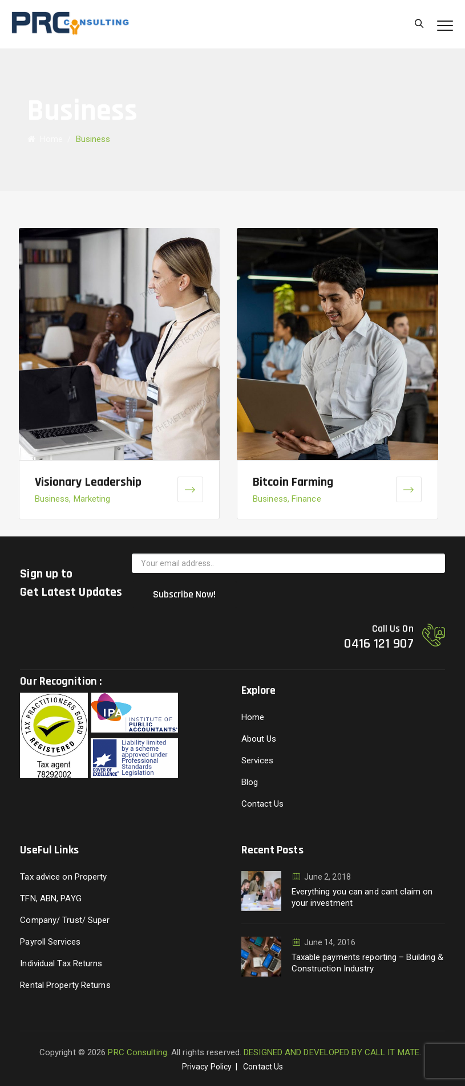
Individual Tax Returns (61, 963)
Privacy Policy (207, 1066)
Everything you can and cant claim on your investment (362, 897)
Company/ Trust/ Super (65, 920)
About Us (259, 739)
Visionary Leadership (88, 482)
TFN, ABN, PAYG (50, 898)
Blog (249, 782)
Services (257, 760)
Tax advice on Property (63, 877)
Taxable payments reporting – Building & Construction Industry (368, 963)
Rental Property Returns (65, 985)
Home (45, 139)
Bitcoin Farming (293, 482)
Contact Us (262, 804)
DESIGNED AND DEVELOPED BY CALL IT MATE (331, 1052)
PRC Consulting (137, 1052)
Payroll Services (50, 942)
